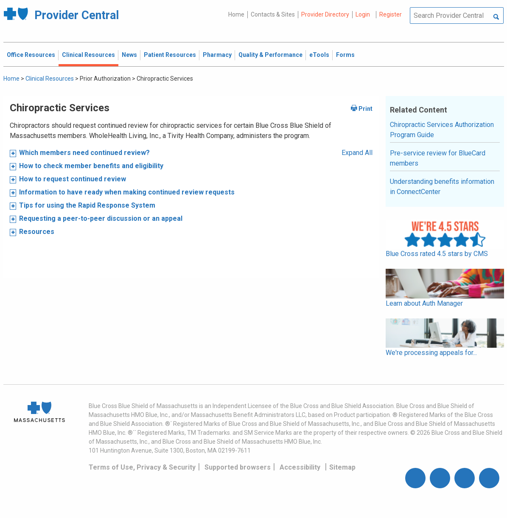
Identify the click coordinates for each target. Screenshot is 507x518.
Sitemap (342, 467)
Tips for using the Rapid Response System (87, 205)
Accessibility (300, 467)
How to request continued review (73, 179)
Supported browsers (237, 467)
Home (236, 14)
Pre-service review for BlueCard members (437, 158)
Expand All (357, 153)
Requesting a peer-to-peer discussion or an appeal (100, 218)
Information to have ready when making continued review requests (127, 192)
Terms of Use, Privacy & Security (142, 467)
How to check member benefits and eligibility (91, 166)
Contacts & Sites (273, 14)
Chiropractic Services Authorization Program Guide (442, 130)
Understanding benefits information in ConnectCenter (442, 186)
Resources (36, 232)
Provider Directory (325, 14)
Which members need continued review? (84, 153)
